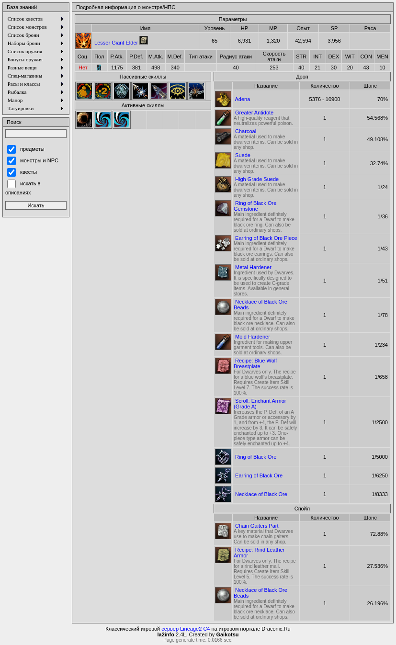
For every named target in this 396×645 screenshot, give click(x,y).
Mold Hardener (252, 336)
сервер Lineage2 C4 (185, 629)
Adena (242, 99)
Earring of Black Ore (259, 475)
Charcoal (245, 131)
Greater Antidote (254, 112)
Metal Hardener (253, 267)
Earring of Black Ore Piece (266, 238)
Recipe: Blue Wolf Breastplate (255, 363)
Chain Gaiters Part (256, 526)
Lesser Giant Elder (116, 42)
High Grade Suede (257, 179)
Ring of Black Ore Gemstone (255, 206)
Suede (242, 155)
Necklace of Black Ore (261, 494)
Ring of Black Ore (255, 457)
